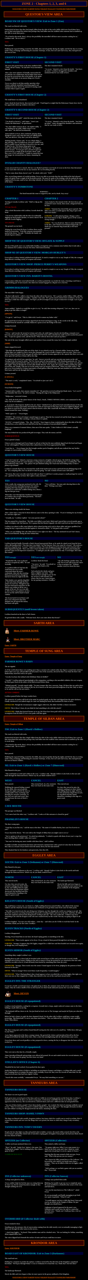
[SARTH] (31, 9)
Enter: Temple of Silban (14, 724)
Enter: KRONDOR (12, 1248)
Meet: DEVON (17, 993)
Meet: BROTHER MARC (22, 639)
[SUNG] (37, 9)
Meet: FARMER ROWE (22, 630)
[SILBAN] (44, 9)
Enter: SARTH (10, 645)
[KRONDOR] (71, 9)
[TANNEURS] (61, 9)
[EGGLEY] (52, 9)
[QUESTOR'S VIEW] (19, 9)
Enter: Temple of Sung (13, 656)
